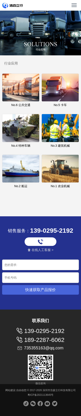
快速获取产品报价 (40, 290)
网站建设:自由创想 (15, 390)
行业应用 (11, 63)
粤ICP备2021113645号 (41, 394)
